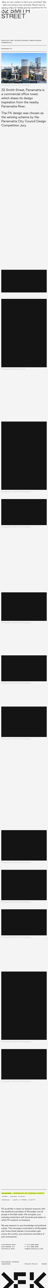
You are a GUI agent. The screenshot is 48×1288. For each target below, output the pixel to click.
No (45, 8)
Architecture (7, 40)
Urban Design (35, 40)
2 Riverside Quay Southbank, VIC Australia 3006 (8, 1247)
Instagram (6, 1262)
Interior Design (21, 40)
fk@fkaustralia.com (34, 1249)
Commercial (6, 42)
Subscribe (6, 1264)
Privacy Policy (31, 1264)
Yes (41, 8)
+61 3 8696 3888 (32, 1244)
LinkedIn (15, 1262)
